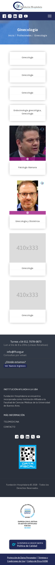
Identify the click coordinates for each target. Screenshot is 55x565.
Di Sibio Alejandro (27, 163)
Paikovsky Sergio (27, 217)
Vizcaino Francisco (27, 89)
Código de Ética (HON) (37, 561)
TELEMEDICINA (11, 421)
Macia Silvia (27, 264)
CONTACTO (9, 427)
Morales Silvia (27, 311)
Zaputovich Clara (27, 106)
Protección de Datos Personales (21, 558)
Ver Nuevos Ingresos (15, 365)
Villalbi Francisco (27, 53)
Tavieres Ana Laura (27, 71)
